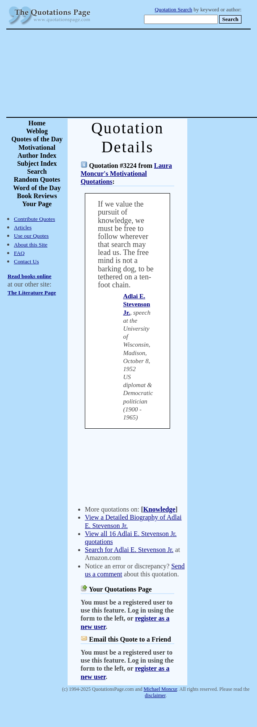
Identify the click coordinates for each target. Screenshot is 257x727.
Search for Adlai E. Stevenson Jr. (129, 549)
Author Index (37, 155)
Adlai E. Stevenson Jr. (136, 304)
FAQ (19, 253)
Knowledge (159, 509)
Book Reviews (37, 195)
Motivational (36, 147)
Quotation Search (173, 10)
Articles (22, 227)
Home (37, 123)
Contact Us (26, 261)
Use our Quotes (31, 236)
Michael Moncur (160, 689)
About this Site (30, 244)
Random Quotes (37, 179)
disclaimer (155, 695)
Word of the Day (36, 187)
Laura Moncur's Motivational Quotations (126, 173)
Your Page (37, 203)
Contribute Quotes (34, 219)
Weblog (37, 131)
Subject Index (37, 163)
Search (37, 171)
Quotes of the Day (37, 139)
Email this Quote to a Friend (130, 639)
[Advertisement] (158, 73)
